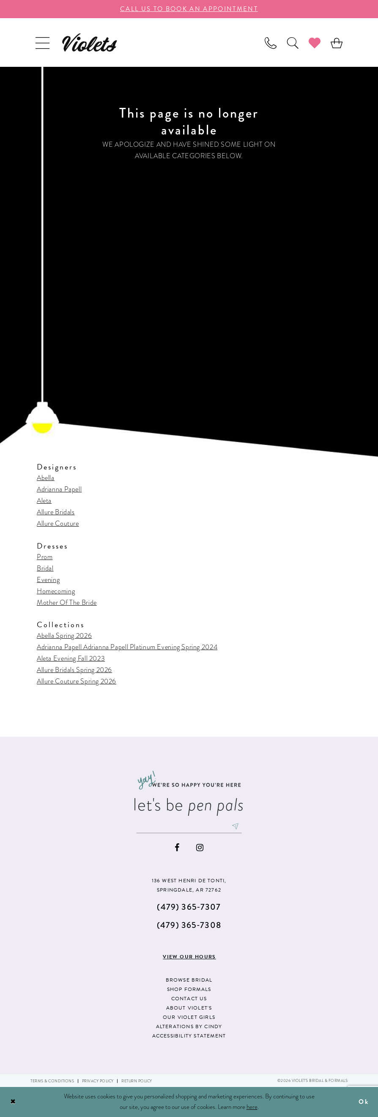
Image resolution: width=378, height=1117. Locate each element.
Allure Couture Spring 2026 (76, 681)
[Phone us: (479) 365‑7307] (271, 42)
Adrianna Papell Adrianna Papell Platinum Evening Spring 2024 (127, 647)
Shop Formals (189, 989)
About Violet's (189, 1008)
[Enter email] (189, 826)
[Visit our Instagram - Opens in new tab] (199, 848)
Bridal (45, 568)
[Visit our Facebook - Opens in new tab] (177, 848)
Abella (46, 478)
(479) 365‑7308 (189, 925)
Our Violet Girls (189, 1017)
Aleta (44, 500)
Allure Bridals (56, 512)
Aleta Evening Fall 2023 (71, 658)
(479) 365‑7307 (189, 907)
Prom (44, 557)
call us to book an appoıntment (189, 9)
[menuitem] (42, 42)
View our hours (189, 957)
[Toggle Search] (293, 42)
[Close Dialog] (13, 1102)
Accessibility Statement (189, 1036)
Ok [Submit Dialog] (364, 1101)
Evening (48, 580)
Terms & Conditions (52, 1081)
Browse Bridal (189, 980)
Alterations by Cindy (189, 1026)
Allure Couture (58, 523)
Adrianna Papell (59, 489)
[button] (42, 42)
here (252, 1107)
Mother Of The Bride (67, 602)
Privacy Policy (98, 1081)
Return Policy (136, 1081)
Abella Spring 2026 (64, 635)
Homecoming (56, 591)
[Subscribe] (235, 826)
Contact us (189, 998)
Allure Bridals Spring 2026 (74, 670)
